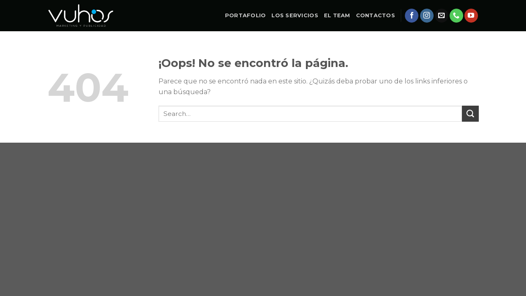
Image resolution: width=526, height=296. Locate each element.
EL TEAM (337, 15)
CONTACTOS (375, 15)
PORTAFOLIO (245, 15)
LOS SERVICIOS (294, 15)
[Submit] (470, 114)
